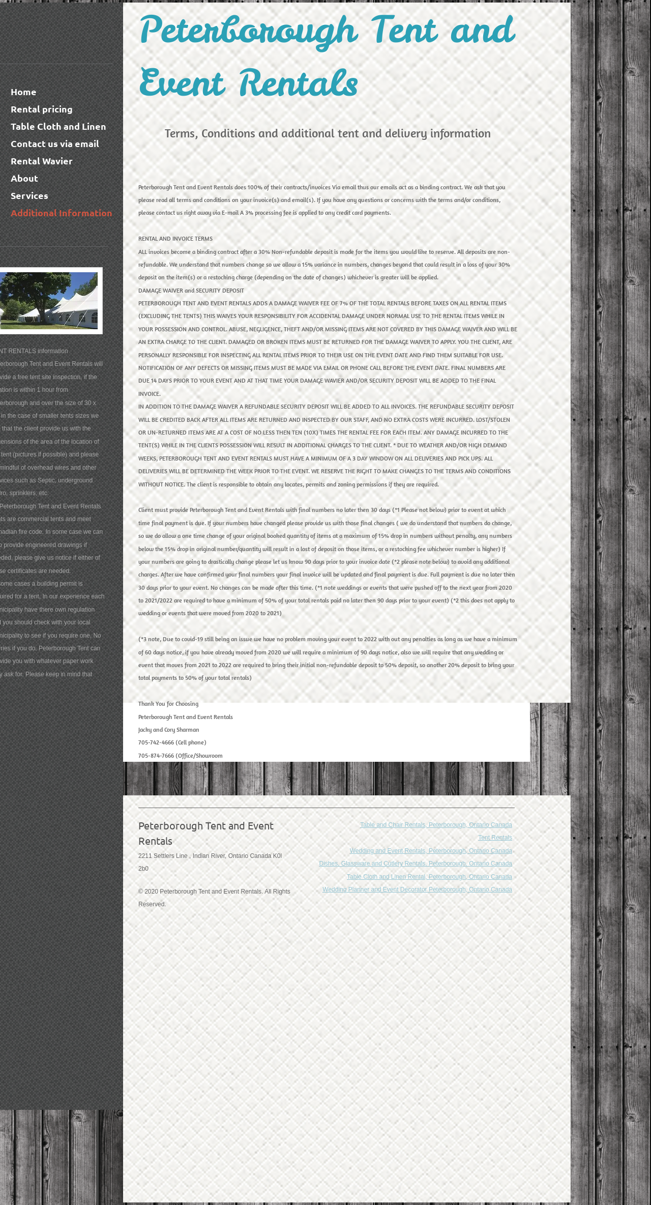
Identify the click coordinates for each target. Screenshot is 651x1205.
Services (29, 195)
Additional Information (61, 212)
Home (24, 91)
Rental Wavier (42, 160)
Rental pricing (42, 108)
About (24, 178)
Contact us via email (55, 143)
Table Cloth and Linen (58, 126)
